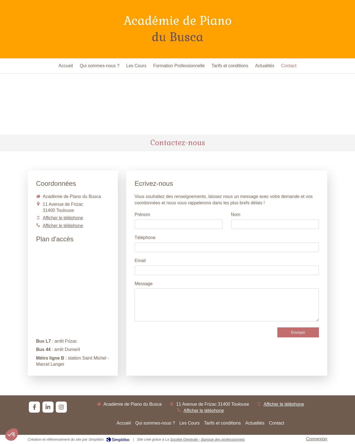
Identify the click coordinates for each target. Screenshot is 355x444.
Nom (235, 214)
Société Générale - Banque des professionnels (207, 439)
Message (144, 283)
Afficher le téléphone (63, 217)
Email (140, 260)
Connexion (317, 439)
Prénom (142, 214)
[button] (11, 434)
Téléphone (145, 237)
